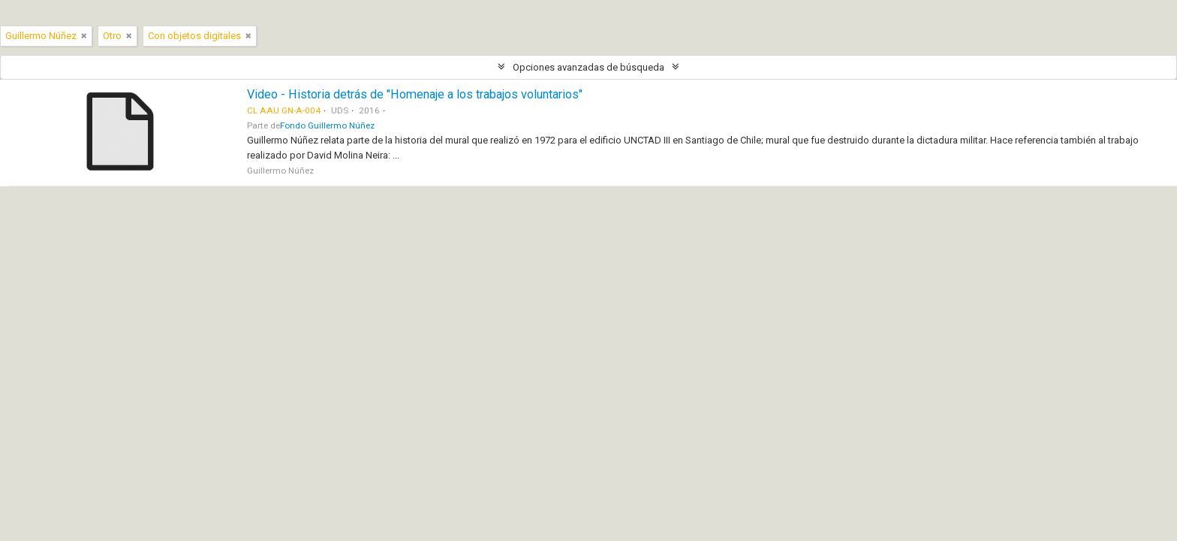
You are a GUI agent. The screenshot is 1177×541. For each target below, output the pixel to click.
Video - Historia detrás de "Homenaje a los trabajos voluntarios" (414, 94)
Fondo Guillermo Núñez (327, 125)
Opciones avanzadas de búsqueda (588, 67)
